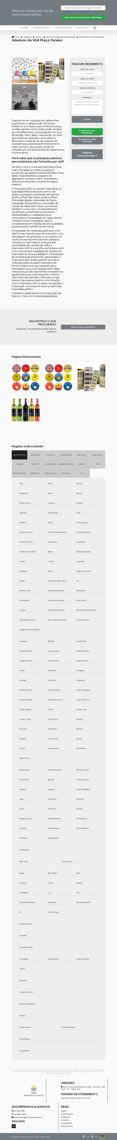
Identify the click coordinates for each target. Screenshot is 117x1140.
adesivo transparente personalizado (60, 37)
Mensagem (87, 97)
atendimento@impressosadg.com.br (27, 1117)
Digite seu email (87, 79)
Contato (82, 27)
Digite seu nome (87, 69)
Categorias (27, 37)
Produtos (62, 27)
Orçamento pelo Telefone (87, 140)
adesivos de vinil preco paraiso (91, 37)
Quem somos (41, 27)
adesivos (39, 37)
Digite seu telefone (87, 88)
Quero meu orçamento (83, 327)
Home (24, 27)
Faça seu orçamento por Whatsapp (83, 17)
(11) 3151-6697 (18, 1111)
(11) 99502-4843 (19, 1114)
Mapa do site (67, 1126)
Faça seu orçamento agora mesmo (83, 8)
